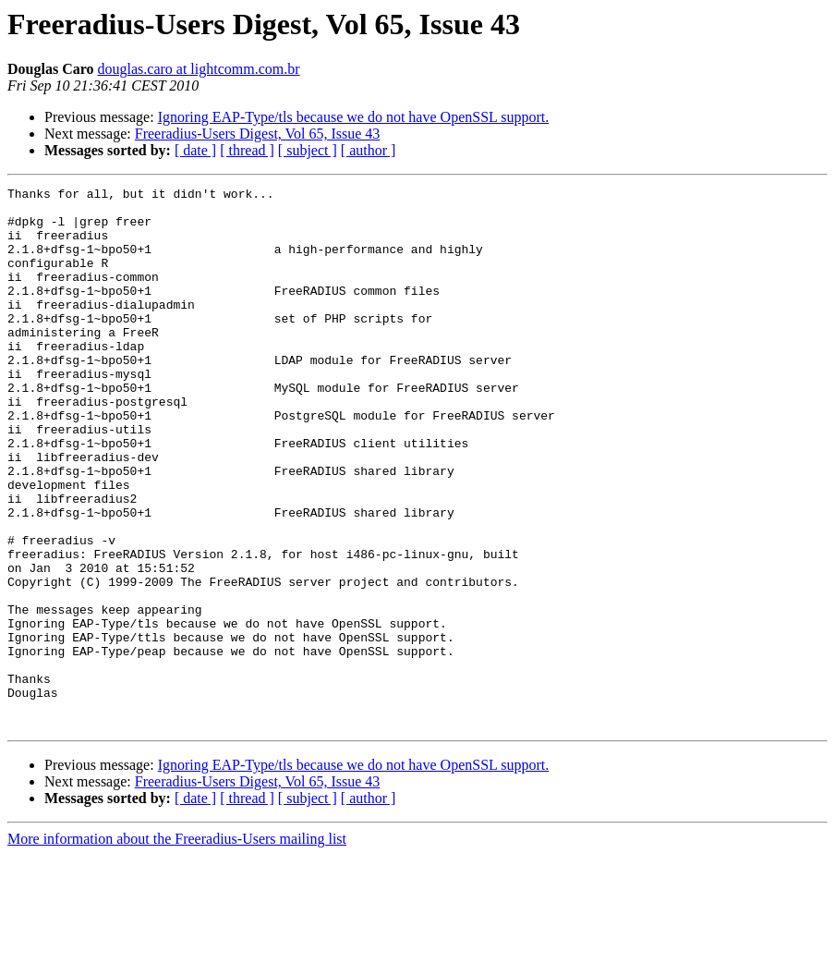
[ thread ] (247, 150)
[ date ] (195, 150)
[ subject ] (307, 150)
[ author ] (368, 150)
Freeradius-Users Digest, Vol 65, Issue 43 (258, 133)
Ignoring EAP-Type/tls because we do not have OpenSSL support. (354, 117)
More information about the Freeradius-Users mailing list (176, 947)
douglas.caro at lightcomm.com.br (199, 69)
